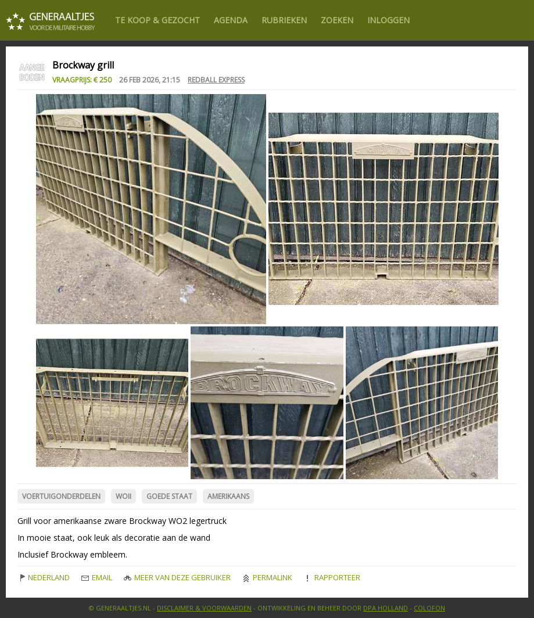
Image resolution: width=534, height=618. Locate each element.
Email (96, 577)
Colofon (429, 607)
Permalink (267, 577)
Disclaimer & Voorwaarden (204, 607)
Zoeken (337, 20)
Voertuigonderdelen (61, 496)
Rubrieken (284, 20)
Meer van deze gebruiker (177, 577)
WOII (123, 496)
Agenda (231, 20)
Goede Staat (169, 496)
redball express (216, 80)
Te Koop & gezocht (157, 20)
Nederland (43, 577)
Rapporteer (332, 577)
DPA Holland (385, 607)
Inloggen (388, 20)
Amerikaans (228, 496)
